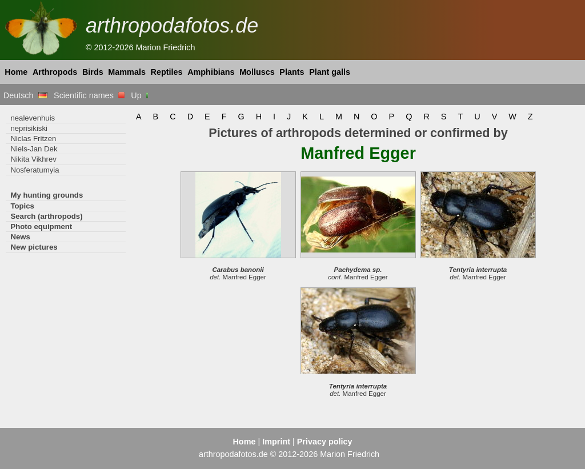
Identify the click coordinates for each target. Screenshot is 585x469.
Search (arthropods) (46, 216)
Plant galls (329, 72)
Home (16, 72)
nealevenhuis (32, 118)
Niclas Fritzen (33, 138)
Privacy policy (324, 441)
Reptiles (167, 72)
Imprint (276, 441)
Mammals (127, 72)
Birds (92, 72)
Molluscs (257, 72)
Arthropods (55, 72)
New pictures (33, 247)
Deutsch (25, 95)
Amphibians (210, 72)
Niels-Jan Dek (33, 149)
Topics (22, 206)
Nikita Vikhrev (33, 159)
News (20, 237)
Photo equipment (41, 226)
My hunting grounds (46, 195)
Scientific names (89, 95)
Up (140, 95)
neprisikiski (28, 128)
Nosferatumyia (34, 170)
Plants (291, 72)
